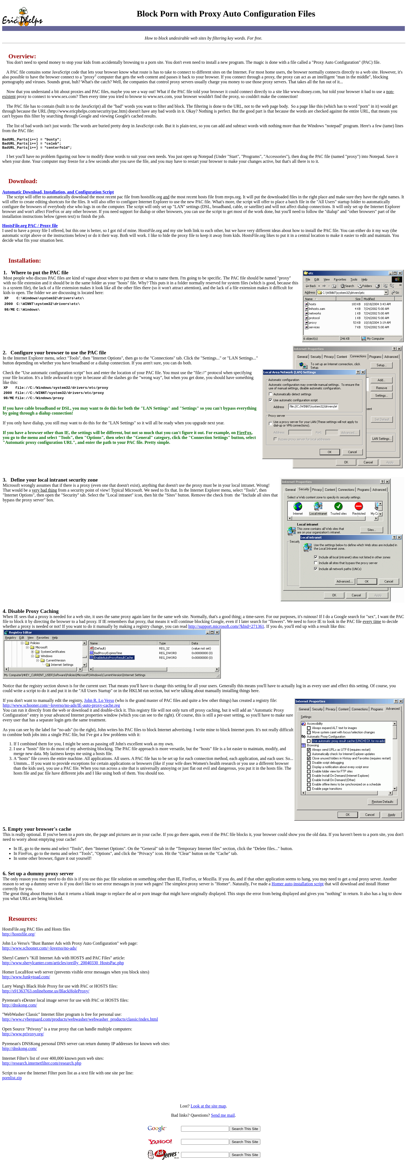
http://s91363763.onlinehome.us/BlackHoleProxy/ (45, 993)
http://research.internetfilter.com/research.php (41, 1065)
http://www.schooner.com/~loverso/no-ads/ (39, 950)
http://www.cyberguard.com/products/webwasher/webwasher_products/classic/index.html (80, 1021)
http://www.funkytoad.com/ (26, 979)
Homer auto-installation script (298, 886)
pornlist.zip (12, 1080)
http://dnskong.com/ (19, 1007)
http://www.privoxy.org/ (23, 1036)
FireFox (244, 437)
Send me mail (223, 1117)
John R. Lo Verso (99, 703)
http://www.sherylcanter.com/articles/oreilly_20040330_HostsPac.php (63, 965)
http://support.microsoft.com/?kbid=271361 (226, 628)
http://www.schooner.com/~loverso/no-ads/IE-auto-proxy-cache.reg (61, 707)
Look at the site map (208, 1108)
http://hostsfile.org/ (18, 936)
